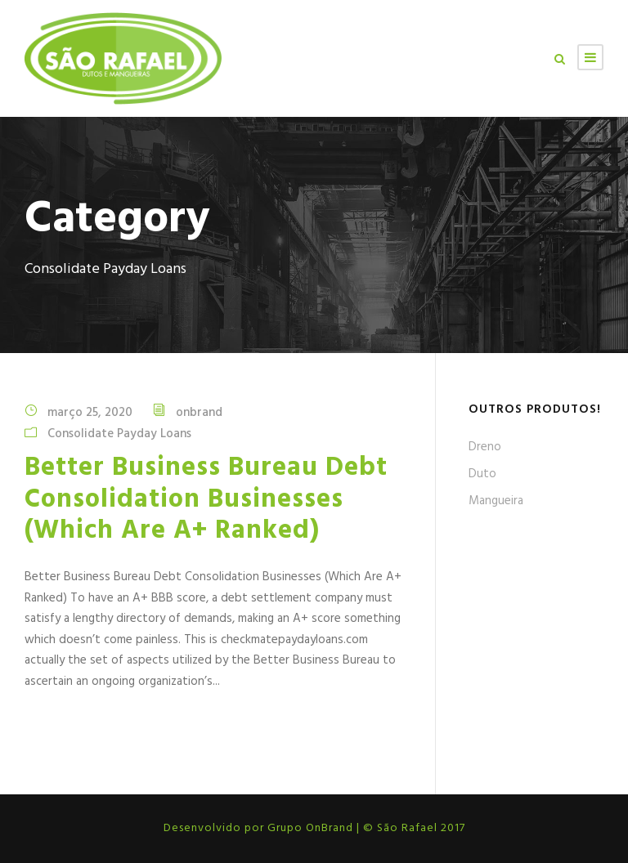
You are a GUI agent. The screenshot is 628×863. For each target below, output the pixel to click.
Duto (482, 474)
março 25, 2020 (89, 413)
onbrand (199, 413)
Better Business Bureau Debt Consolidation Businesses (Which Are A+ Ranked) (206, 499)
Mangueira (496, 501)
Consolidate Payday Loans (119, 434)
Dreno (485, 447)
